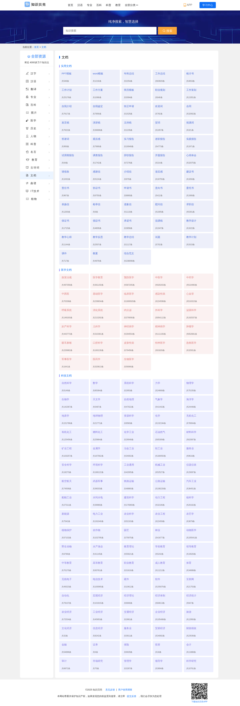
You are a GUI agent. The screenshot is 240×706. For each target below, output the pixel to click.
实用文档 (66, 66)
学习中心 (207, 5)
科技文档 (66, 375)
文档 (44, 47)
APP (188, 5)
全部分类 (131, 5)
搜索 (167, 31)
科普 (108, 5)
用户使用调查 (125, 689)
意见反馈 (110, 689)
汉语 (80, 5)
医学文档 (66, 269)
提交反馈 (131, 696)
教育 (118, 5)
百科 (99, 5)
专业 (89, 5)
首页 (70, 5)
